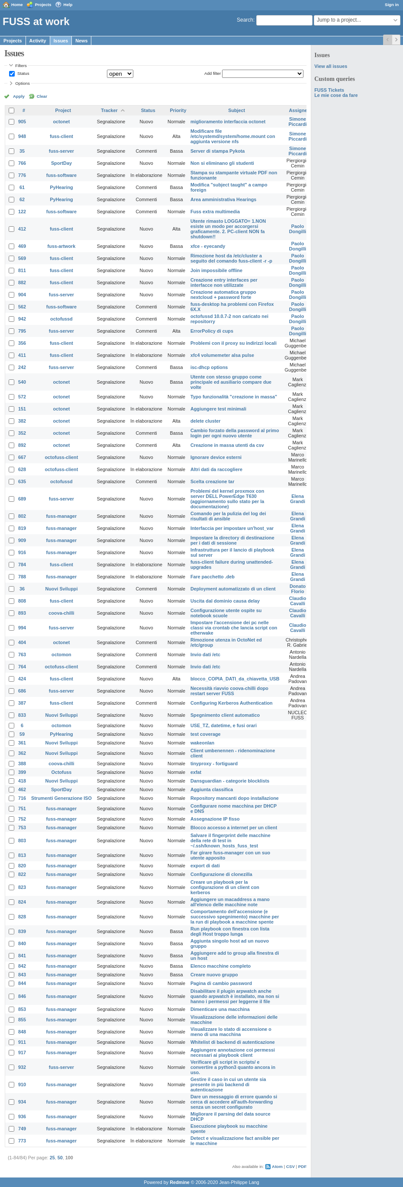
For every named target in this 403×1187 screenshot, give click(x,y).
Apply (19, 96)
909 (22, 540)
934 (22, 1101)
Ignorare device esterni (216, 457)
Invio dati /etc (205, 654)
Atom (277, 1166)
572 (22, 396)
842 (22, 966)
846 (22, 996)
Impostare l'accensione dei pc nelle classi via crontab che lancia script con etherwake (233, 627)
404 (22, 642)
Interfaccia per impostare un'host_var (232, 528)
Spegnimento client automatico (225, 715)
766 (22, 163)
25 (52, 1157)
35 (22, 151)
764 (22, 666)
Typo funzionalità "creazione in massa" (233, 396)
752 (22, 818)
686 (22, 690)
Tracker (109, 110)
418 (22, 780)
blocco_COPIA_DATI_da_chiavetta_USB (235, 678)
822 (22, 874)
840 (22, 943)
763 (22, 654)
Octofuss (62, 772)
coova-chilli (61, 613)
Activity (37, 40)
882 (22, 282)
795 (22, 331)
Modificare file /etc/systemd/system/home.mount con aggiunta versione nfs (232, 136)
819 (22, 528)
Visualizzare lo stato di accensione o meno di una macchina (230, 1032)
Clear (42, 96)
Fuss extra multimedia (215, 211)
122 (22, 211)
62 (22, 199)
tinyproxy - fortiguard (214, 763)
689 (22, 498)
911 (22, 1042)
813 (22, 855)
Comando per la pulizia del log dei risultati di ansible (228, 516)
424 (22, 678)
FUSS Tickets (329, 90)
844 (22, 983)
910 (22, 1084)
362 (22, 753)
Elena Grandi (297, 499)
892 (22, 445)
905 (22, 121)
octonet (61, 121)
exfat (195, 772)
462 (22, 789)
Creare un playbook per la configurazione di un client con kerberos (224, 887)
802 (22, 516)
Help (68, 4)
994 (22, 627)
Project (63, 110)
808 (22, 600)
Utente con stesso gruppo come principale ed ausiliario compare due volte (230, 382)
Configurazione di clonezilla (221, 874)
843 (22, 974)
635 (22, 481)
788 (22, 576)
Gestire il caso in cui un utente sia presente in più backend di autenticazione (228, 1084)
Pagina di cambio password (221, 983)
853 (22, 1009)
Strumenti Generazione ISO (61, 798)
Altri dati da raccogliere (216, 469)
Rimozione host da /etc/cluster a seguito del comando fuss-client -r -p (231, 258)
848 (22, 1031)
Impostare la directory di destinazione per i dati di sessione (232, 540)
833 (22, 715)
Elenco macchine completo (220, 966)
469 (22, 246)
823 (22, 887)
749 (22, 1128)
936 (22, 1116)
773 (22, 1140)
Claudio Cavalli (297, 601)
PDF (302, 1166)
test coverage (205, 734)
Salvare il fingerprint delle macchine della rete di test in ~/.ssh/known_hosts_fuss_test (230, 840)
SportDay (61, 163)
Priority (178, 110)
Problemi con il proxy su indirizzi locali (233, 343)
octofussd (61, 318)
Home (17, 4)
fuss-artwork (62, 246)
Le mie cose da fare (336, 95)
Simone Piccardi (298, 121)
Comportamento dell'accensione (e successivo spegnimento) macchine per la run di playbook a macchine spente (234, 916)
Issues (61, 40)
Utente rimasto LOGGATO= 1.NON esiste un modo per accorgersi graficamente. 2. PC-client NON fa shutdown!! (228, 228)
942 (22, 318)
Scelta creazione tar (212, 481)
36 (22, 588)
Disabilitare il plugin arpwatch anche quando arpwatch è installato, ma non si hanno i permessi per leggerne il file (234, 996)
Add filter (212, 73)
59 (22, 734)
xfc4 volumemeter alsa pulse (222, 355)
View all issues (330, 66)
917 (22, 1052)
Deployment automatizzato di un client (233, 588)
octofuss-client (61, 457)
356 (22, 343)
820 (22, 865)
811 (22, 270)
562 (22, 306)
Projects (43, 4)
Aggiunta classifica (211, 789)
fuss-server (61, 151)
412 (22, 228)
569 (22, 258)
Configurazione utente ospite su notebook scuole (225, 613)
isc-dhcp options (209, 367)
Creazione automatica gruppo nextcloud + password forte (223, 294)
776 (22, 175)
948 (22, 136)
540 (22, 382)
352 (22, 433)
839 (22, 931)
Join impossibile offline (216, 270)
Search (245, 20)
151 (22, 408)
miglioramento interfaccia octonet (227, 121)
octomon (61, 654)
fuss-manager (61, 516)
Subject (236, 110)
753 (22, 827)
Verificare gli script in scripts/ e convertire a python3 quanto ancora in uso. (232, 1067)
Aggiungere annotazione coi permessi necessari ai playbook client (232, 1052)
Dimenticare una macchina (220, 1009)
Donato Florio (298, 589)
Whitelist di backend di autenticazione (232, 1042)
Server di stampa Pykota (217, 151)
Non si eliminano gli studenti (222, 163)
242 (22, 367)
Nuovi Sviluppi (61, 588)
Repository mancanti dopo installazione (234, 798)
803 (22, 840)
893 (22, 613)
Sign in (392, 4)
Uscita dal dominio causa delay (225, 600)
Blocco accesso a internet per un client (233, 827)
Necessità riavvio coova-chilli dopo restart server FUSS (229, 691)
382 (22, 420)
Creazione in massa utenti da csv (227, 445)
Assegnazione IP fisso (215, 818)
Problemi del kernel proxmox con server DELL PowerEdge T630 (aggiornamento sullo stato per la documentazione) (227, 498)
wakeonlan (202, 742)
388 (22, 763)
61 (22, 187)
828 (22, 916)
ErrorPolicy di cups (211, 331)
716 (22, 798)
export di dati (205, 865)
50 (60, 1157)
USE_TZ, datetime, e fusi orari (223, 725)
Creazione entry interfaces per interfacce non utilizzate (224, 282)
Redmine (180, 1182)
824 (22, 902)
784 (22, 564)
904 (22, 294)
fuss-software (61, 175)
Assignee (299, 110)
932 (22, 1067)
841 (22, 955)
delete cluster (205, 420)
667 (22, 457)
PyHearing (61, 187)
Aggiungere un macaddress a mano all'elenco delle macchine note (230, 902)
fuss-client (61, 136)
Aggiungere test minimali (218, 408)
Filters (20, 65)
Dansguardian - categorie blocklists (229, 780)
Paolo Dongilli (297, 229)
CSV (290, 1166)
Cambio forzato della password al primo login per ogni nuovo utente (234, 433)
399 (22, 772)
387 (22, 703)
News (81, 40)
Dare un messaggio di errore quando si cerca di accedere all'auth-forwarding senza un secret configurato (233, 1102)
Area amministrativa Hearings (223, 199)
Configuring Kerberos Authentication (231, 703)
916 (22, 552)
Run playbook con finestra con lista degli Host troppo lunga (229, 931)
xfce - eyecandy (207, 246)
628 (22, 469)
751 (22, 808)
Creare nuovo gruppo (214, 974)
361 (22, 742)
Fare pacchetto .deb (212, 576)
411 (22, 355)
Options (22, 83)
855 (22, 1019)
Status (22, 73)
